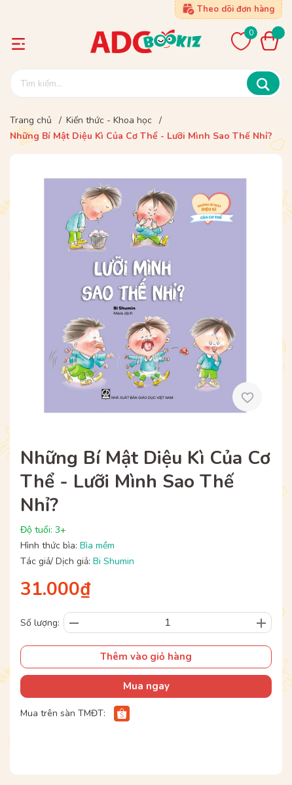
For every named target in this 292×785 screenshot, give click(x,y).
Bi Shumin (113, 561)
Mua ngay (146, 686)
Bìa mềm (97, 545)
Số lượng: (40, 623)
